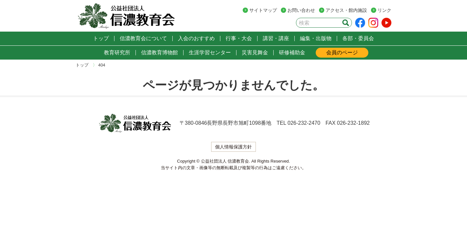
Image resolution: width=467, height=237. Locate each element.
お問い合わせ (301, 10)
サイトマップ (263, 10)
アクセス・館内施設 (346, 10)
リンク (384, 10)
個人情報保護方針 (233, 146)
